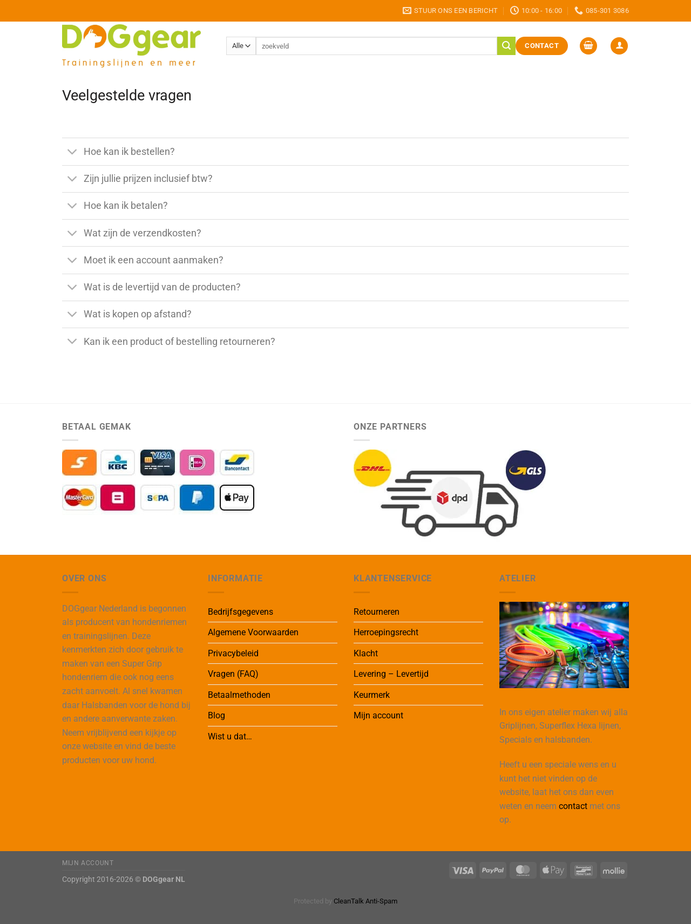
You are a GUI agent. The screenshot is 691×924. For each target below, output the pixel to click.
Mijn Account (87, 863)
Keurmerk (372, 695)
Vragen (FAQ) (233, 674)
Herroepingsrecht (386, 632)
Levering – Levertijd (391, 674)
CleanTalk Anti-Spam (365, 901)
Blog (216, 715)
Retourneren (376, 612)
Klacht (366, 653)
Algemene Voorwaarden (253, 632)
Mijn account (378, 715)
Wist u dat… (230, 736)
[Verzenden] (506, 46)
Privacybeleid (233, 653)
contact (573, 806)
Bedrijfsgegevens (240, 612)
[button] (588, 46)
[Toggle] (72, 152)
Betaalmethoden (239, 695)
